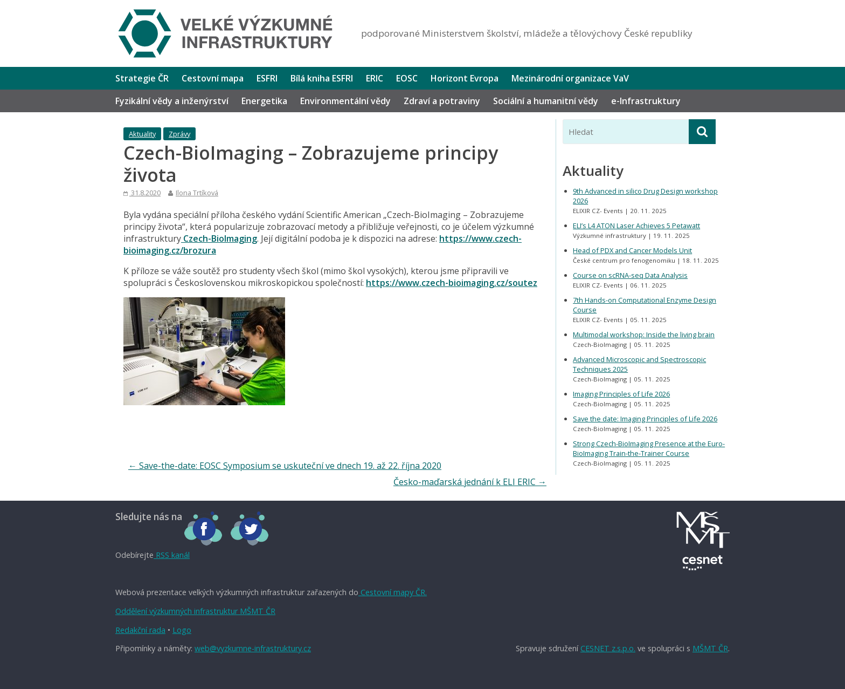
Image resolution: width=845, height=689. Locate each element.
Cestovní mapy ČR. (392, 592)
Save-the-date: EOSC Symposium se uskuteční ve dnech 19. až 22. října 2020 (284, 466)
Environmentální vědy (345, 101)
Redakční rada (140, 630)
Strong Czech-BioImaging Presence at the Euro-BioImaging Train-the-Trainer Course (649, 448)
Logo (181, 630)
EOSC (407, 78)
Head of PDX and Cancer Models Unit (632, 250)
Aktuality (142, 134)
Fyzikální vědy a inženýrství (171, 101)
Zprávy (179, 134)
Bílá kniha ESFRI (321, 78)
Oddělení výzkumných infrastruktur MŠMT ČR (195, 611)
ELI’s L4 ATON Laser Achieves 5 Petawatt (636, 225)
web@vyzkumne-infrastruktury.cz (253, 648)
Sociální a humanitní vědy (545, 101)
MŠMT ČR (710, 648)
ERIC (374, 78)
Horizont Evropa (464, 78)
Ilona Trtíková (197, 192)
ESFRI (267, 78)
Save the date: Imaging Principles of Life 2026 (645, 419)
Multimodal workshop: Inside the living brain (644, 334)
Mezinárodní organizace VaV (570, 78)
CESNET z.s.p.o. (607, 648)
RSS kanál (172, 555)
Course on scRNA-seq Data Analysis (630, 275)
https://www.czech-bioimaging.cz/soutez (451, 283)
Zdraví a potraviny (442, 101)
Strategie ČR (142, 78)
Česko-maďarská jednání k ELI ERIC (469, 482)
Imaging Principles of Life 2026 (621, 394)
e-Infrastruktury (646, 101)
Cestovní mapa (213, 78)
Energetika (264, 101)
